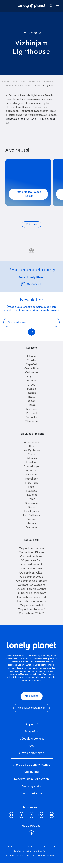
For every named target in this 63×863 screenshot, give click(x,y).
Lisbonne (31, 458)
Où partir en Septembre (31, 581)
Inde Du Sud (35, 82)
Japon (32, 401)
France (31, 380)
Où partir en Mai (31, 564)
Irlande (31, 389)
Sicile (31, 507)
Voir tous (31, 224)
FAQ (32, 745)
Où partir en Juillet (31, 572)
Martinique (31, 474)
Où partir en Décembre (31, 593)
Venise (31, 519)
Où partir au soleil (31, 605)
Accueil (5, 82)
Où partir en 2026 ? (31, 613)
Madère (31, 523)
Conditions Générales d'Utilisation (30, 851)
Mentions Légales (15, 847)
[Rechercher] (51, 6)
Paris (31, 487)
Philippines (32, 409)
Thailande (31, 421)
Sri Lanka (31, 417)
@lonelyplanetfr (31, 284)
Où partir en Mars (31, 556)
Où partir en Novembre (32, 589)
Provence (31, 495)
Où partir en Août (31, 577)
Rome (31, 499)
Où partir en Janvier (31, 548)
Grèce (31, 384)
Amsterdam (31, 442)
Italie (31, 397)
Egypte (31, 376)
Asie (15, 82)
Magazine (31, 731)
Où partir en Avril (32, 560)
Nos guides (31, 696)
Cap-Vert (31, 364)
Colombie (31, 372)
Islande (31, 393)
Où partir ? (31, 724)
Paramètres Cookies (47, 855)
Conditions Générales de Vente (20, 855)
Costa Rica (31, 368)
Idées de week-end (32, 738)
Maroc (31, 405)
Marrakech (31, 478)
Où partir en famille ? (31, 609)
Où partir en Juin (31, 568)
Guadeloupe (31, 466)
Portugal (31, 413)
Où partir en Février (31, 552)
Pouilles (31, 491)
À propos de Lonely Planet (31, 764)
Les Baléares (31, 515)
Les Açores (31, 511)
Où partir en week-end (31, 597)
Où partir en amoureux (31, 601)
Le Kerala (31, 33)
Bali (31, 446)
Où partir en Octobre (31, 585)
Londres (31, 462)
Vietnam (31, 527)
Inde (23, 82)
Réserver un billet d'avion (31, 779)
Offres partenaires (31, 753)
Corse (31, 454)
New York (31, 483)
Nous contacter (31, 793)
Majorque (32, 470)
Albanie (31, 356)
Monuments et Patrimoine (18, 86)
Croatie (31, 360)
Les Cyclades (31, 450)
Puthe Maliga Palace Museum (28, 194)
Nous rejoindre (31, 786)
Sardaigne (31, 503)
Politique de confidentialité (40, 847)
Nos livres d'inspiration (31, 708)
